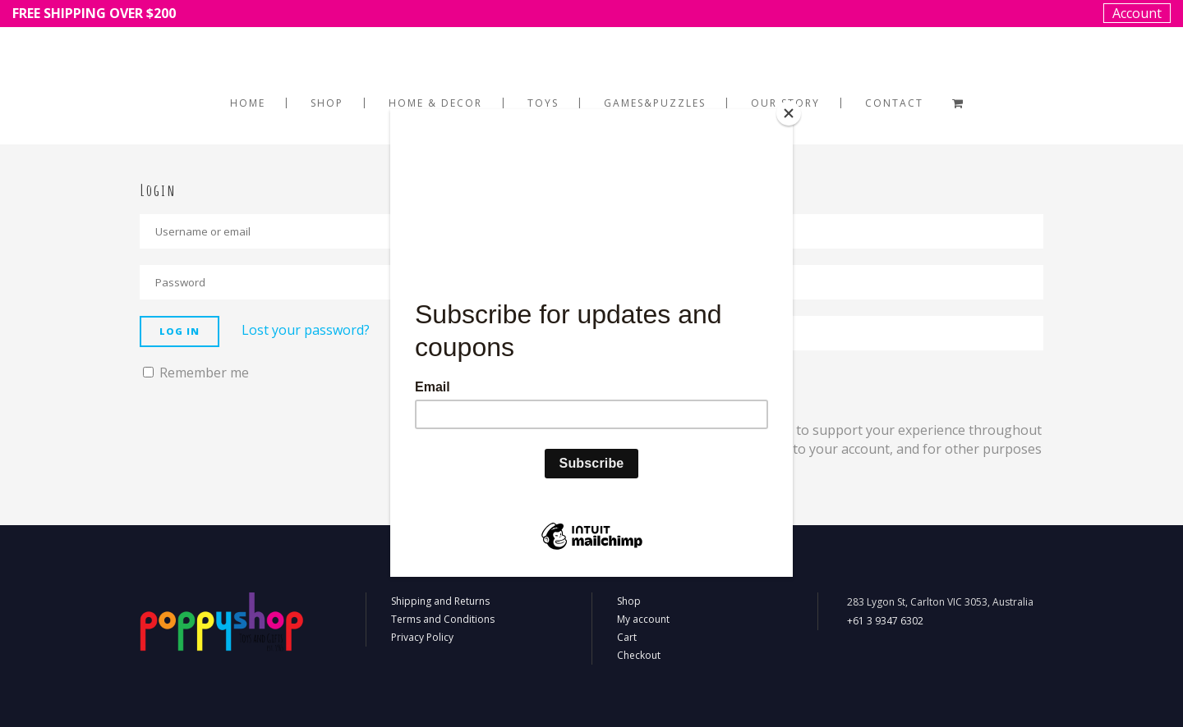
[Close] (788, 113)
